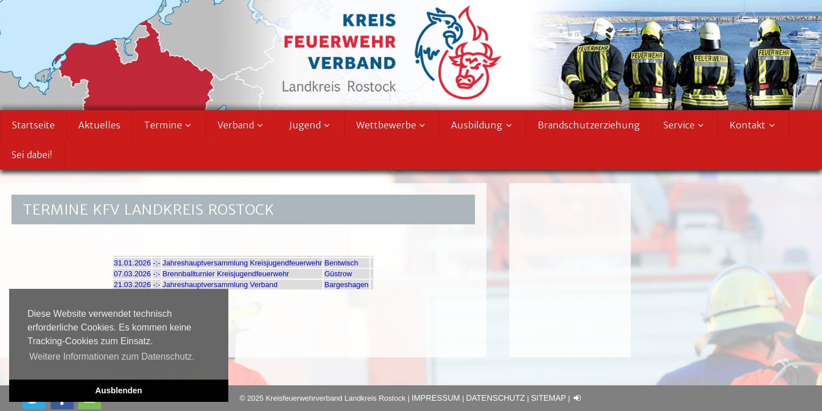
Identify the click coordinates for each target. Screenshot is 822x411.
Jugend (311, 125)
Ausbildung (482, 125)
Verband (241, 125)
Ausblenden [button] (118, 390)
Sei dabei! (32, 154)
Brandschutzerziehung (589, 125)
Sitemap (548, 397)
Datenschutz (495, 397)
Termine (169, 125)
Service (685, 125)
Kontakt (753, 125)
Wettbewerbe (392, 125)
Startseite (33, 125)
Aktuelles (99, 125)
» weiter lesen (543, 332)
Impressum (436, 397)
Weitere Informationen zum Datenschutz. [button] (112, 356)
